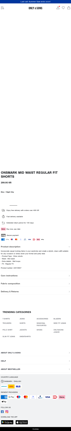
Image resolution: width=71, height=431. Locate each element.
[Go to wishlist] (63, 9)
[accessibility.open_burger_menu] (2, 8)
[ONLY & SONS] (35, 9)
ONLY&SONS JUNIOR (58, 331)
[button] (35, 381)
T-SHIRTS (6, 319)
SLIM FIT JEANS (9, 336)
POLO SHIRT (7, 330)
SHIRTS (22, 323)
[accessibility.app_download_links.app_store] (22, 422)
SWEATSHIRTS (25, 336)
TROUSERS (7, 323)
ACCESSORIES (42, 319)
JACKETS (23, 330)
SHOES (39, 330)
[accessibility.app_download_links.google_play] (8, 422)
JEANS (22, 319)
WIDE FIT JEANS (60, 323)
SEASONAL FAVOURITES (41, 324)
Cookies (36, 429)
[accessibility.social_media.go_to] (2, 412)
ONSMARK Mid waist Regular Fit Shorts (29, 175)
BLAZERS (57, 319)
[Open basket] (68, 8)
